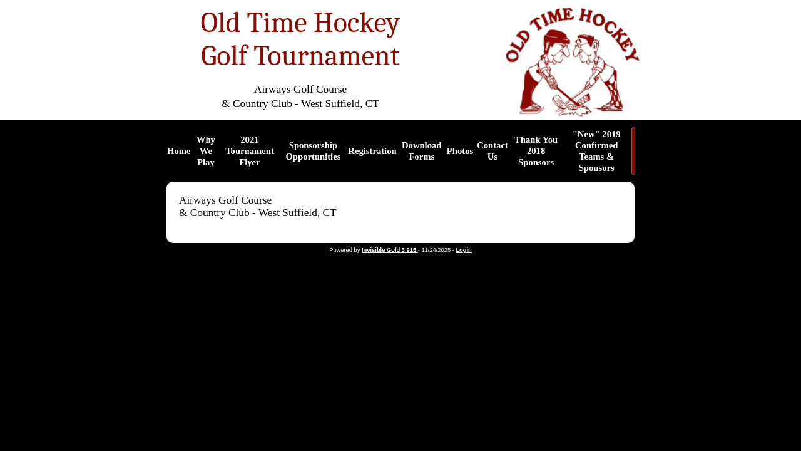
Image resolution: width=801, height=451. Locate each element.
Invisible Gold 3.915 (390, 250)
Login (463, 250)
